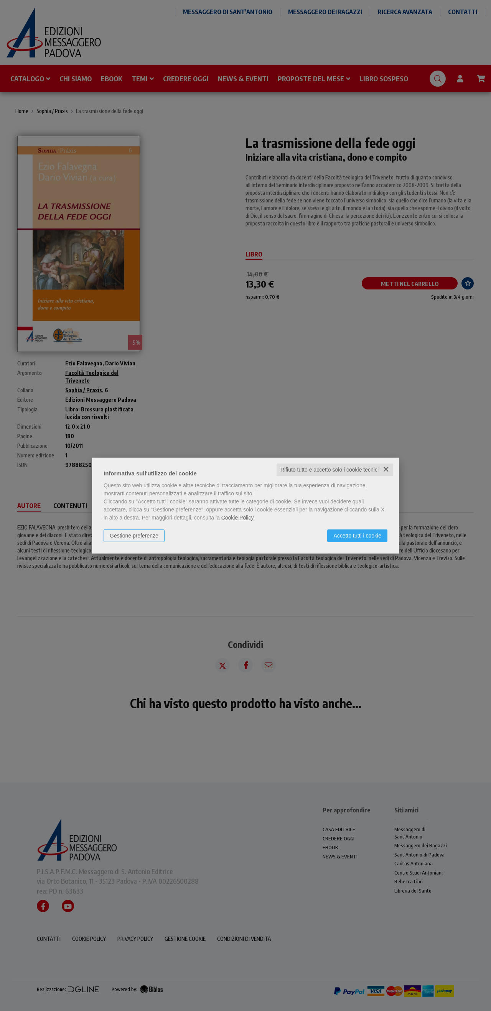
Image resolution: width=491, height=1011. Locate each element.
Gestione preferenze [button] (134, 536)
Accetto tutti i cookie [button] (357, 536)
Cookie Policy (237, 518)
